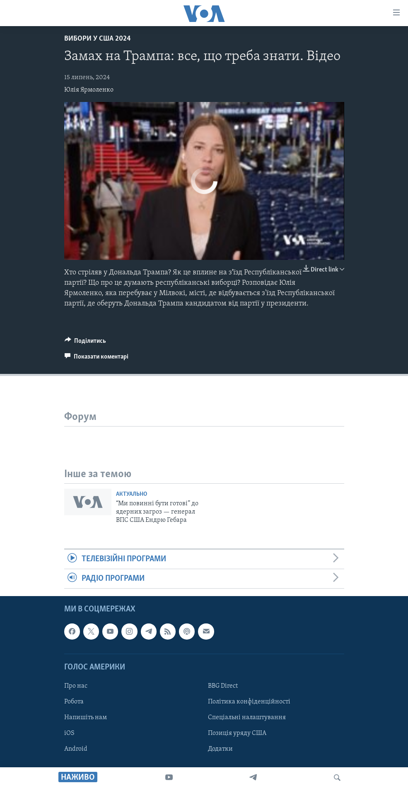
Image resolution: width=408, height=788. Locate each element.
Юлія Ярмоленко (88, 90)
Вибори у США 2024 (97, 39)
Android (75, 749)
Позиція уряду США (237, 733)
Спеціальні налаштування (247, 717)
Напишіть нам (85, 717)
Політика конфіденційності (249, 701)
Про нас (75, 686)
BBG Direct (223, 686)
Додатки (220, 749)
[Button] (85, 343)
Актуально (131, 494)
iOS (69, 733)
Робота (74, 701)
